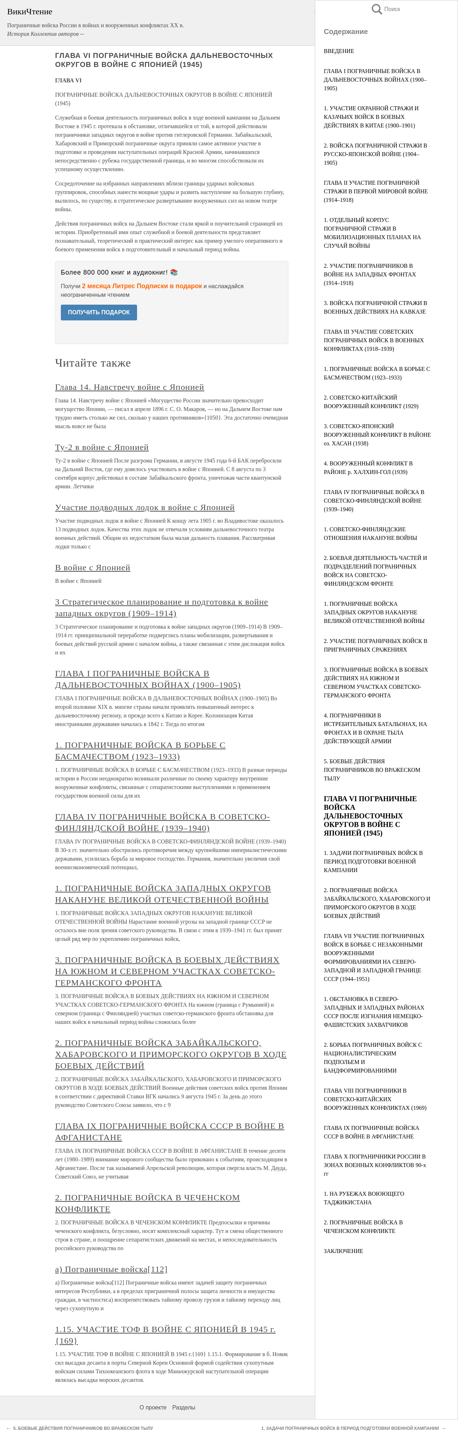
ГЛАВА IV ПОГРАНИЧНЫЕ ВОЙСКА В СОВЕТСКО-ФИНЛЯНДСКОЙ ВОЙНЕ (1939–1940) (374, 500)
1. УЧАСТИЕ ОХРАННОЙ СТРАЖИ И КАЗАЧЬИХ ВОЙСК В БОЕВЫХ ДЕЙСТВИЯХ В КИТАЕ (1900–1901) (371, 117)
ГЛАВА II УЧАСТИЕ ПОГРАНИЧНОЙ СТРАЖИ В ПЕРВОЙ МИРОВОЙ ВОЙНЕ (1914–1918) (376, 191)
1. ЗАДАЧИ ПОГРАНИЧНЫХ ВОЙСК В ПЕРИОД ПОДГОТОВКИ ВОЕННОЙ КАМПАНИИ (373, 861)
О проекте (153, 1407)
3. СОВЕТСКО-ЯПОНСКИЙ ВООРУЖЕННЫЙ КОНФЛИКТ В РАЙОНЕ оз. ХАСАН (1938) (377, 434)
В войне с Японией (93, 567)
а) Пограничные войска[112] (111, 1269)
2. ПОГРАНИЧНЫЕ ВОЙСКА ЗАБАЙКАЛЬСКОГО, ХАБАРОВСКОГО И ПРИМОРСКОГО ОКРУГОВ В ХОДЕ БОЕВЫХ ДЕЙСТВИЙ (171, 1054)
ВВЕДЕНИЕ (339, 51)
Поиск (385, 9)
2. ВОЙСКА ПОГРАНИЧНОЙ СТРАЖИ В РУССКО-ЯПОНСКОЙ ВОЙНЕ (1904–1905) (375, 154)
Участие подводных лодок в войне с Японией (145, 507)
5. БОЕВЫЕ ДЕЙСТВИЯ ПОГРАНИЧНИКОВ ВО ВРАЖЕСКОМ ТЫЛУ (372, 770)
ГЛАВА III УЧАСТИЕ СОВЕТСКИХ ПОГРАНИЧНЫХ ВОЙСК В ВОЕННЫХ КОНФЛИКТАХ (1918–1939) (374, 340)
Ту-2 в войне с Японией (102, 447)
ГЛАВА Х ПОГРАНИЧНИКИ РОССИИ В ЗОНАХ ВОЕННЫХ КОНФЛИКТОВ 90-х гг (375, 1165)
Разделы (183, 1407)
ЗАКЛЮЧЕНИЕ (343, 1251)
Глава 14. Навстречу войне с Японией (129, 387)
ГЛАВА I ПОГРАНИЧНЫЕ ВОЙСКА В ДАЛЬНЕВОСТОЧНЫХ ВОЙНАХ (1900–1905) (375, 79)
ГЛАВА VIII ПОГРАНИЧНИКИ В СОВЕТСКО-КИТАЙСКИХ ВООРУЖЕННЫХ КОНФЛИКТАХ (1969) (375, 1099)
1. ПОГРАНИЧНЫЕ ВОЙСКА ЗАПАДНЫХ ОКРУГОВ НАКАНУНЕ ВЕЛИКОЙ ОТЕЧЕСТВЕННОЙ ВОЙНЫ (374, 612)
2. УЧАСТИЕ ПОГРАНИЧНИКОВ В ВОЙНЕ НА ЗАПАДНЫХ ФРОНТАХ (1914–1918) (370, 274)
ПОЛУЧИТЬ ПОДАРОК (99, 312)
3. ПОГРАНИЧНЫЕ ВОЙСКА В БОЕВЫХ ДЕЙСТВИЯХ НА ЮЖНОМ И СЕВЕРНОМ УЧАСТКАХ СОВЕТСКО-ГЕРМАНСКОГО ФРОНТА (167, 971)
